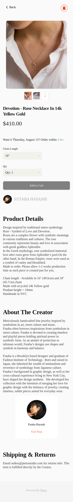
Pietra (43, 490)
